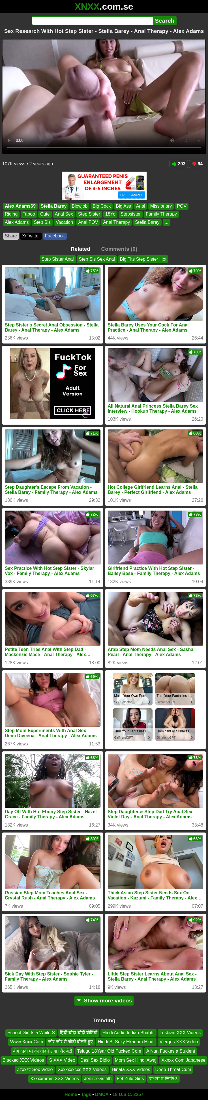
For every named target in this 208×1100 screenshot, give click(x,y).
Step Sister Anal (58, 259)
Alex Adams (17, 222)
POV (181, 206)
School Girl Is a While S (31, 1032)
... (166, 222)
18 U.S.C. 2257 (128, 1094)
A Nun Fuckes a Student (170, 1051)
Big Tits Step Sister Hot (143, 259)
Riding (11, 214)
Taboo (29, 214)
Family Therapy (161, 214)
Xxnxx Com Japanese (183, 1060)
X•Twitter (31, 235)
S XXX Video (62, 1060)
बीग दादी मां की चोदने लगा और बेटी (42, 1051)
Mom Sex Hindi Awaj (135, 1060)
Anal (140, 206)
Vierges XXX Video (179, 1041)
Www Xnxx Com (26, 1041)
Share (11, 235)
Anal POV (88, 222)
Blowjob (79, 206)
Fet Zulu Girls (130, 1078)
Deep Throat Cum (173, 1069)
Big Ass (123, 206)
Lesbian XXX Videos (180, 1032)
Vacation (64, 222)
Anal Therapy (116, 222)
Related (80, 249)
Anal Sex (64, 214)
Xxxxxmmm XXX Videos (54, 1078)
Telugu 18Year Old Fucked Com (109, 1051)
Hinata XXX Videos (131, 1069)
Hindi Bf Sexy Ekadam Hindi (126, 1041)
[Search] (92, 20)
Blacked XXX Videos (23, 1060)
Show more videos (104, 1001)
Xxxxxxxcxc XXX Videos (82, 1069)
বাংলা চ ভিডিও (163, 1078)
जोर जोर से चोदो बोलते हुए (70, 1041)
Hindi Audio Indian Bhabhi (128, 1032)
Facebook (55, 235)
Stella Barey (54, 206)
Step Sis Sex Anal (97, 259)
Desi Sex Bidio (95, 1060)
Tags (86, 1094)
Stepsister (131, 214)
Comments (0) (119, 249)
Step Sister (89, 214)
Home (71, 1094)
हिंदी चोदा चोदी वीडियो (78, 1032)
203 (179, 163)
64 (197, 163)
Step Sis (42, 222)
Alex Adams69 (20, 206)
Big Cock (102, 206)
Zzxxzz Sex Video (35, 1069)
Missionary (161, 206)
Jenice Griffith (98, 1078)
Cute (45, 214)
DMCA (102, 1094)
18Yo (110, 214)
